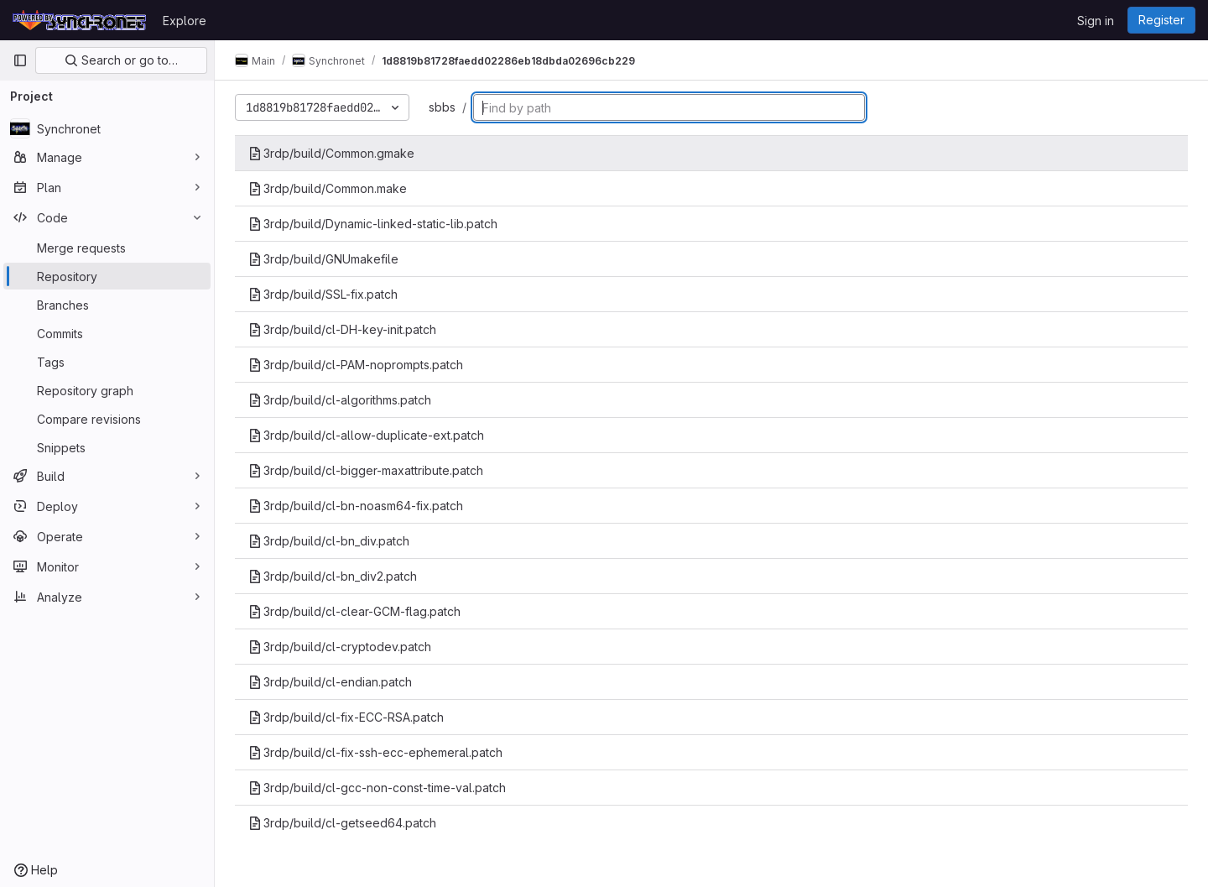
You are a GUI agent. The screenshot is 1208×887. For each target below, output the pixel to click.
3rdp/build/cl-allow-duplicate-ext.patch (366, 435)
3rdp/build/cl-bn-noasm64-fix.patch (355, 505)
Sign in (1095, 20)
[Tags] (107, 361)
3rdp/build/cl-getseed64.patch (342, 823)
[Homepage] (79, 20)
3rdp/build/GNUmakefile (323, 259)
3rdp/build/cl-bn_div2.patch (332, 576)
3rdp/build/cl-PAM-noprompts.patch (355, 364)
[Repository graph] (107, 390)
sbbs (442, 107)
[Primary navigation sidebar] (20, 60)
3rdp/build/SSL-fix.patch (323, 294)
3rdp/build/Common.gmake (331, 153)
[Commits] (107, 333)
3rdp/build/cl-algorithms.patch (339, 400)
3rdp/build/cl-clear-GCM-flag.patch (354, 611)
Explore (184, 20)
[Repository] (107, 276)
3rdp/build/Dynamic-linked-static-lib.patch (372, 224)
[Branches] (107, 304)
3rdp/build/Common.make (327, 188)
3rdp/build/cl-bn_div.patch (328, 541)
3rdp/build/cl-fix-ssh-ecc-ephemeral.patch (375, 752)
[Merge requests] (107, 247)
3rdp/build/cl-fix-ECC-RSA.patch (346, 717)
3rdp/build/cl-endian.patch (330, 682)
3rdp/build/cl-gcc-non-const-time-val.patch (377, 787)
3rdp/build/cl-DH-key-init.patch (342, 329)
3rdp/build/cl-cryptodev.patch (339, 646)
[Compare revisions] (107, 418)
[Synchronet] (107, 128)
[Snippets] (107, 447)
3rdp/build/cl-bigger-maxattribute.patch (365, 470)
